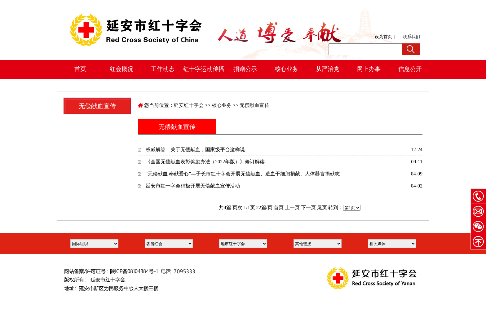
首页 (80, 69)
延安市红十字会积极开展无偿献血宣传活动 (193, 185)
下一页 (308, 207)
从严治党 (327, 69)
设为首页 (383, 36)
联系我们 (411, 36)
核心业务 (286, 69)
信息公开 (410, 69)
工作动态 (163, 69)
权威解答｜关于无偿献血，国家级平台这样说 (195, 149)
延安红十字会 (189, 105)
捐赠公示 (245, 69)
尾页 (322, 207)
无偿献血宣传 (254, 105)
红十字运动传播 (203, 69)
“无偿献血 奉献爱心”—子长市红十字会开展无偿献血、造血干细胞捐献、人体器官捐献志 (243, 173)
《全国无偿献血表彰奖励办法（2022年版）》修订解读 (205, 161)
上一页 (292, 207)
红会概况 (121, 69)
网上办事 (369, 69)
